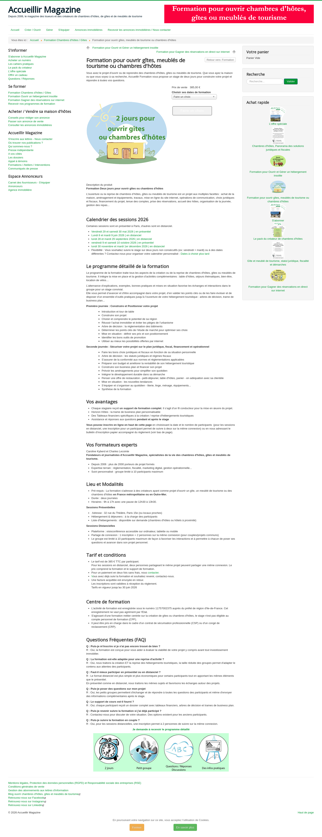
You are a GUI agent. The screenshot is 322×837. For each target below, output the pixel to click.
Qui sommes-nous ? (20, 146)
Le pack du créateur (20, 67)
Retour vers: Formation (220, 59)
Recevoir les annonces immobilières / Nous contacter (139, 29)
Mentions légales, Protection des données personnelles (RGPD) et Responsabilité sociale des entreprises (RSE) (74, 782)
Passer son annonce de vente (26, 121)
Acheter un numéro (19, 60)
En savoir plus (185, 827)
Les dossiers (15, 157)
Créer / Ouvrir (33, 29)
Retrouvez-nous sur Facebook (27, 797)
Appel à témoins (17, 161)
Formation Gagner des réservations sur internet (36, 100)
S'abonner (278, 220)
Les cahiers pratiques (21, 63)
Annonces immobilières (88, 29)
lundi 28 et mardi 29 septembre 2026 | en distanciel (121, 238)
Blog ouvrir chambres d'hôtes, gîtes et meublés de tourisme (44, 794)
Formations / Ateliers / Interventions (29, 164)
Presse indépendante (20, 150)
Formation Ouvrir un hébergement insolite (33, 96)
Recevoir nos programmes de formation (31, 103)
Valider (291, 81)
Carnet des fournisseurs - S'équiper (29, 182)
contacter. (153, 572)
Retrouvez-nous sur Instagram (27, 801)
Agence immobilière (20, 189)
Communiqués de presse (23, 168)
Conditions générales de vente (26, 786)
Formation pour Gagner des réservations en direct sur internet (193, 51)
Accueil (15, 29)
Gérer (49, 29)
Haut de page (306, 812)
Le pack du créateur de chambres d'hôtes (277, 238)
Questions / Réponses (21, 78)
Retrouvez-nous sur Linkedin (26, 805)
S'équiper (64, 29)
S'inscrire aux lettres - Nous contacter (30, 139)
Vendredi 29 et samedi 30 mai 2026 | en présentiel (121, 231)
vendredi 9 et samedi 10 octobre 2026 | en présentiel (122, 242)
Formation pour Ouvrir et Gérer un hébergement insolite (125, 47)
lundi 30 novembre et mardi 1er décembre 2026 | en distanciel (128, 246)
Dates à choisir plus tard (195, 253)
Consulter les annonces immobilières (30, 125)
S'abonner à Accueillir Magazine (27, 56)
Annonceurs (15, 186)
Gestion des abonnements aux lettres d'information (38, 790)
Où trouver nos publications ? (25, 142)
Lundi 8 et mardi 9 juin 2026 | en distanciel (116, 235)
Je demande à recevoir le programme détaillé (161, 729)
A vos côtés (15, 153)
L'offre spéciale (17, 71)
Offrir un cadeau (17, 75)
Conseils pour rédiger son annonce (29, 117)
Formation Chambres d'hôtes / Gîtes (29, 92)
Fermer (136, 827)
